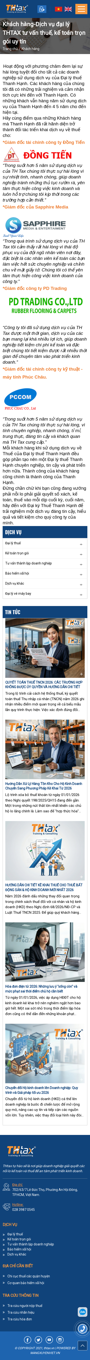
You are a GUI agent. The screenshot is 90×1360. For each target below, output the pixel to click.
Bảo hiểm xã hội (17, 573)
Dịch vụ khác (14, 583)
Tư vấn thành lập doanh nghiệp (28, 563)
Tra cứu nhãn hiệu (20, 1312)
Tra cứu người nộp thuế (24, 1306)
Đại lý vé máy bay (18, 593)
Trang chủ (10, 49)
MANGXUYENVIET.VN (45, 1353)
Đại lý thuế (13, 543)
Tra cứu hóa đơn (19, 1319)
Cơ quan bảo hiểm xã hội (25, 1283)
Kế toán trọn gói (17, 553)
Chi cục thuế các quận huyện (28, 1276)
